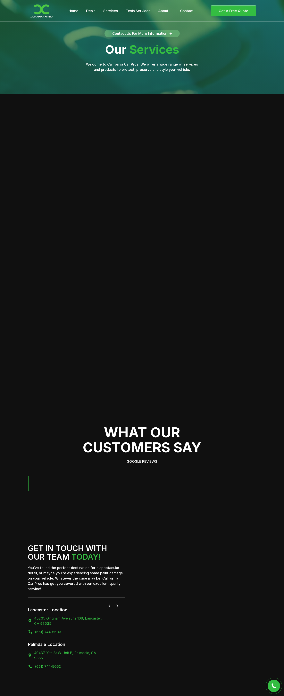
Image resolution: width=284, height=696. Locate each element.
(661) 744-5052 (48, 666)
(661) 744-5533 (48, 632)
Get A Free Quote (233, 11)
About (163, 11)
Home (73, 11)
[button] (32, 483)
